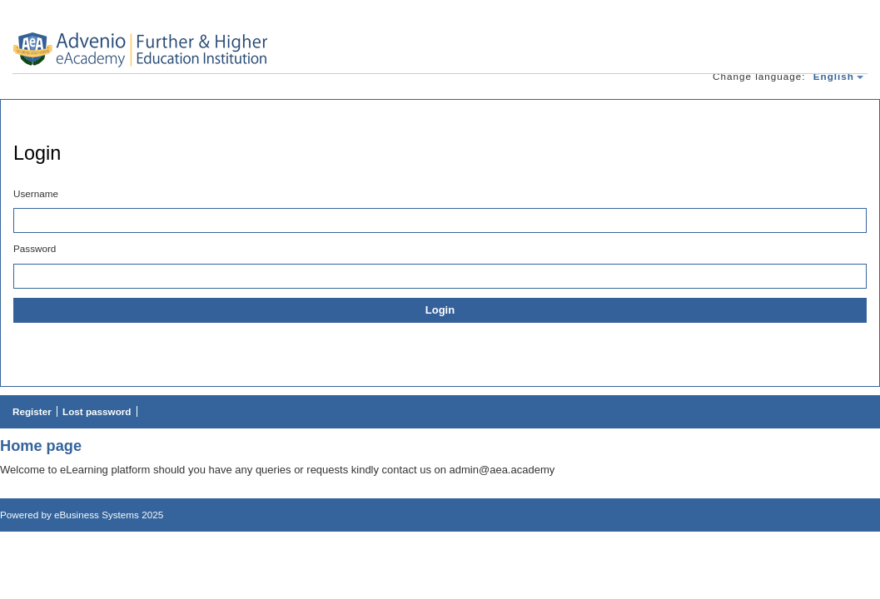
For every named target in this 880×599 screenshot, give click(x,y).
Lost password (96, 411)
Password (34, 248)
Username (35, 193)
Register (32, 411)
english (833, 76)
